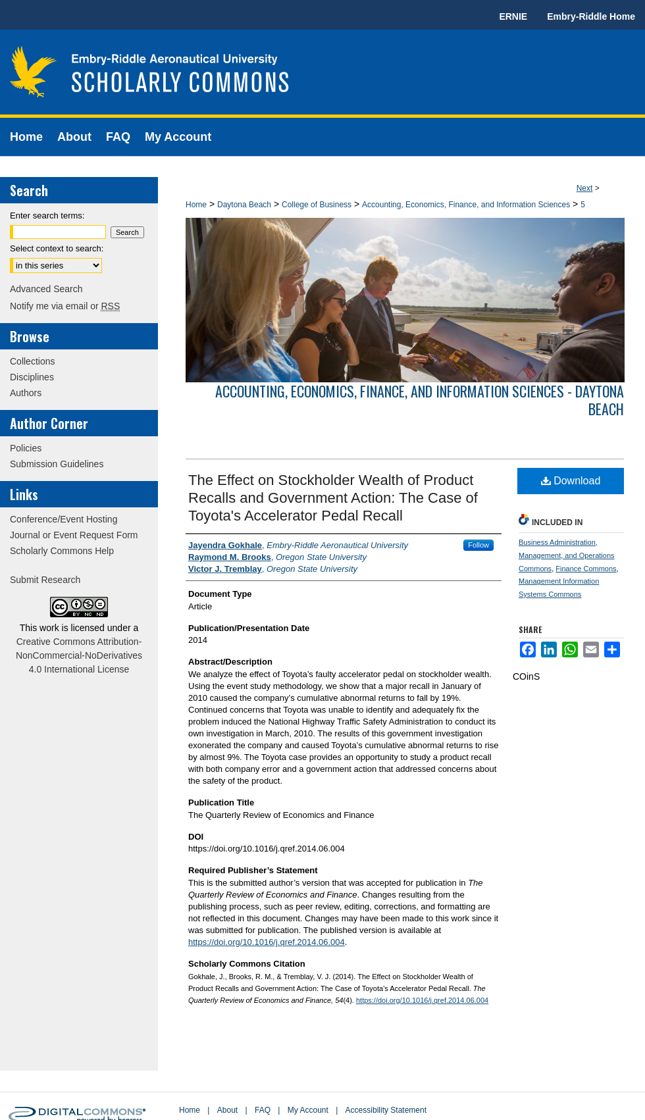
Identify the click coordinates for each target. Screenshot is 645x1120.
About (227, 1110)
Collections (32, 361)
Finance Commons (585, 569)
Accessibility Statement (386, 1110)
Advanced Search (46, 289)
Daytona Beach (244, 204)
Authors (25, 393)
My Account (308, 1110)
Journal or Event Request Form (74, 535)
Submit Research (45, 579)
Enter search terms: (47, 215)
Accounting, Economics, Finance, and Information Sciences (466, 204)
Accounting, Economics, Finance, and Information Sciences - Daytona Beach (419, 399)
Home (196, 204)
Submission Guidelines (56, 464)
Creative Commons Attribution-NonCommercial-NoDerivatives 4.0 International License (79, 655)
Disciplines (32, 377)
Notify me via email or (65, 306)
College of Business (316, 204)
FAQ (263, 1110)
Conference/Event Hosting (63, 519)
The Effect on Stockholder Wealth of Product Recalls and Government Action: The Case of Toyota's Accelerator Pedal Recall (333, 498)
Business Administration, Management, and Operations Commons (567, 555)
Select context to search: (56, 248)
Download (571, 480)
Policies (25, 448)
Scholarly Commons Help (62, 551)
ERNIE (513, 16)
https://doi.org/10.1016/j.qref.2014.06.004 (266, 942)
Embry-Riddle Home (591, 16)
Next (585, 188)
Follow (478, 545)
